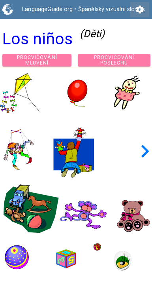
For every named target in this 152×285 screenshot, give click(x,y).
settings (139, 9)
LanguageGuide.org (47, 9)
